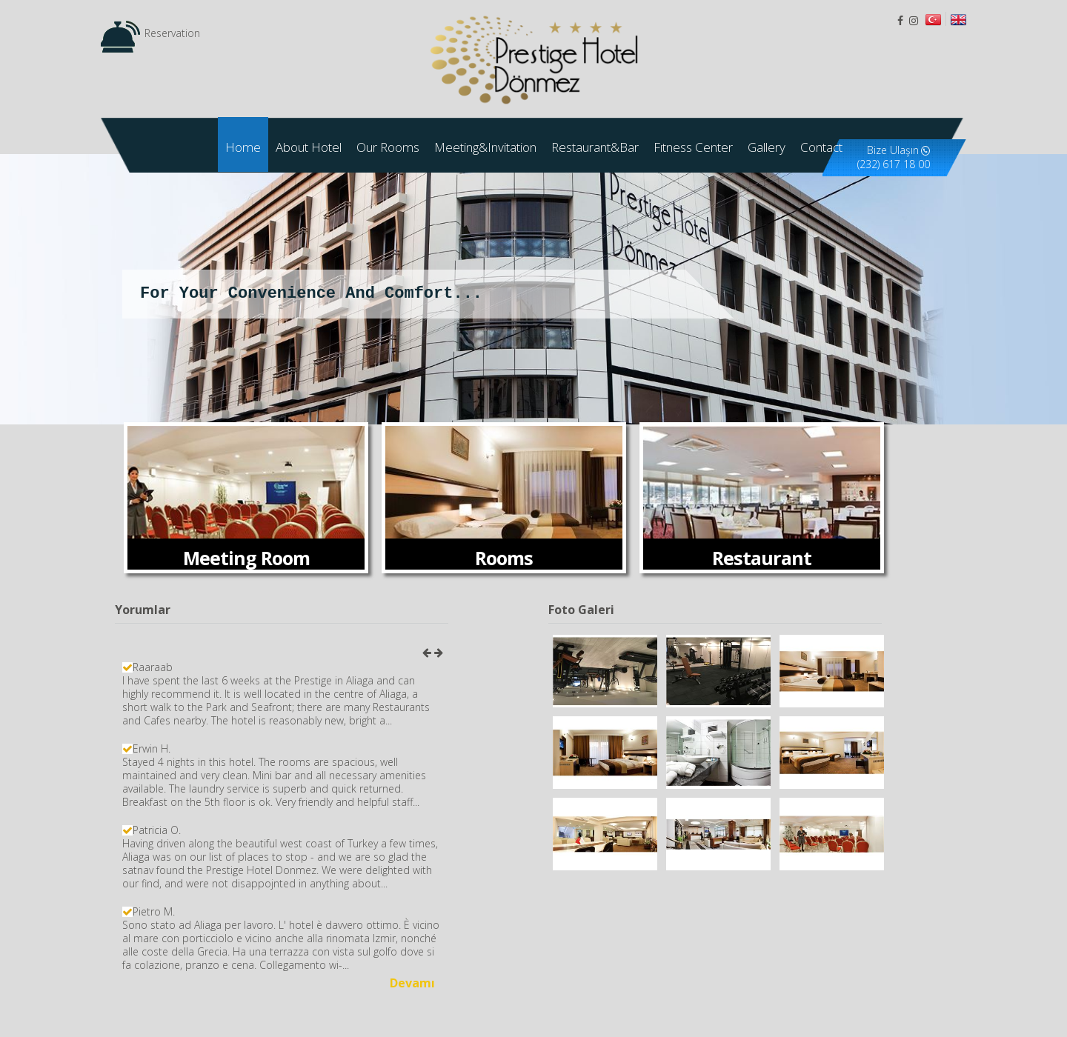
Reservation (172, 33)
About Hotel (309, 147)
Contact (821, 147)
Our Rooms (387, 147)
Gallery (766, 147)
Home (243, 147)
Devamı (412, 983)
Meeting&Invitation (485, 147)
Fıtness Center (693, 147)
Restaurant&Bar (595, 147)
